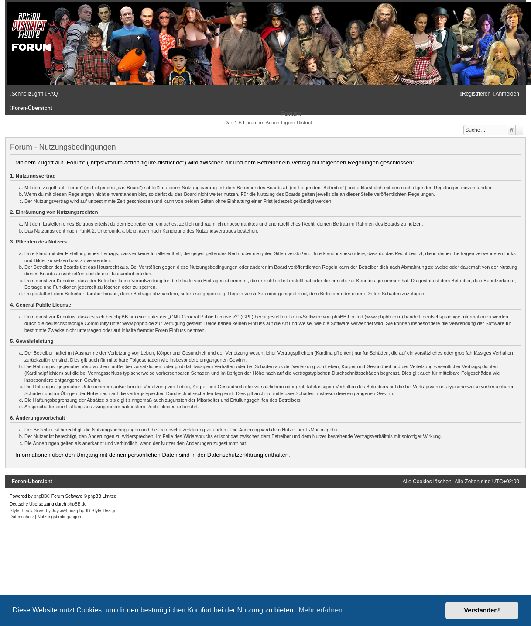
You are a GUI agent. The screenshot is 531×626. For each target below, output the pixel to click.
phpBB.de (76, 504)
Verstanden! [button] (482, 610)
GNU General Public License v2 (203, 316)
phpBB (40, 496)
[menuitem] (51, 94)
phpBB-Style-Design (96, 510)
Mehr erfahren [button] (320, 610)
